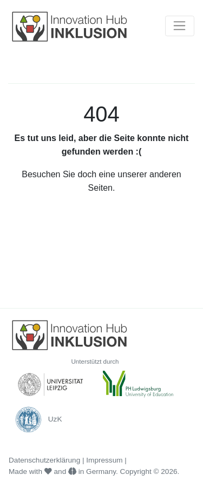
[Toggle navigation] (179, 26)
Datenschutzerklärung (44, 460)
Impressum (104, 460)
